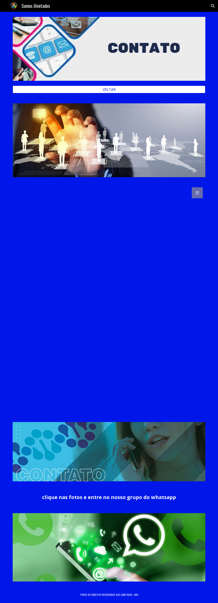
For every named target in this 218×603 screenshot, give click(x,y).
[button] (213, 6)
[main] (109, 497)
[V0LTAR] (109, 90)
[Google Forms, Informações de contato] (109, 299)
